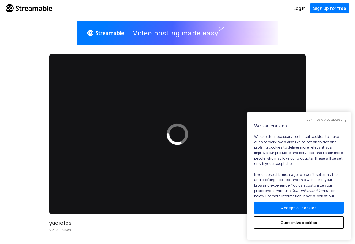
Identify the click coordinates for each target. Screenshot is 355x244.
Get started (253, 33)
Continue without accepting (326, 119)
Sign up (329, 8)
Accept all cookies (299, 207)
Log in (299, 8)
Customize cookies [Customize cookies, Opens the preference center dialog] (299, 222)
